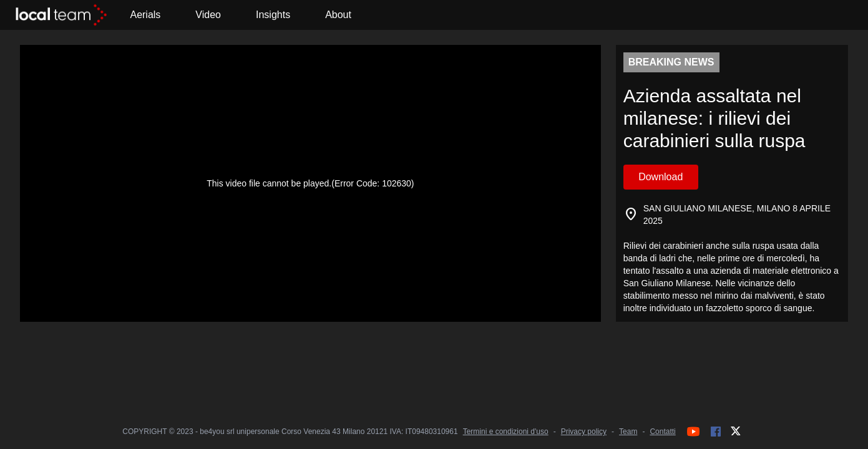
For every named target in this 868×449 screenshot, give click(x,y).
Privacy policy (584, 431)
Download (660, 176)
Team (628, 431)
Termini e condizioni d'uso (506, 431)
